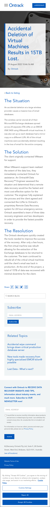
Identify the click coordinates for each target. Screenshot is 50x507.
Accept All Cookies (25, 502)
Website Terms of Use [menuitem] (11, 461)
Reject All (25, 495)
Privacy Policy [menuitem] (8, 465)
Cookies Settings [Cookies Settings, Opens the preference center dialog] (25, 488)
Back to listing (12, 93)
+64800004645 (39, 5)
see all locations (11, 453)
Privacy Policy (28, 429)
